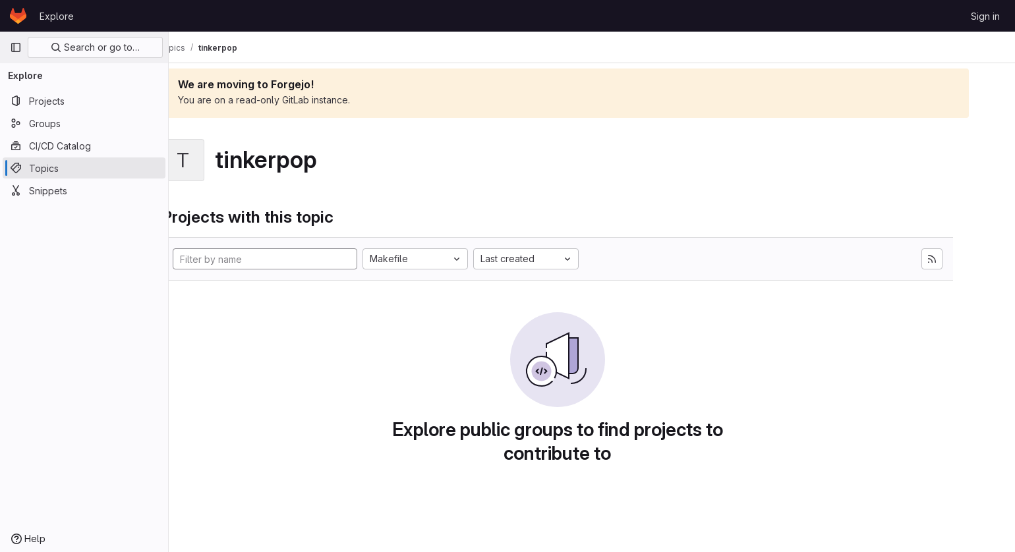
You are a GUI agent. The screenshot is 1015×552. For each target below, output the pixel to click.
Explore (57, 16)
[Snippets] (84, 190)
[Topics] (84, 168)
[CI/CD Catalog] (84, 145)
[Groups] (84, 123)
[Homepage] (18, 15)
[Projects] (84, 100)
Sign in (985, 16)
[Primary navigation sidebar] (15, 47)
